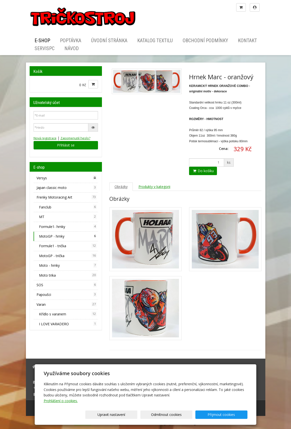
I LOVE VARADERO (68, 323)
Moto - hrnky (68, 265)
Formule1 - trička (68, 245)
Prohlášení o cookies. (61, 400)
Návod (71, 48)
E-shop (42, 40)
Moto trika (68, 275)
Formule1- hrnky (68, 226)
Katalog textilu (155, 40)
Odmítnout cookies (188, 414)
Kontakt (247, 40)
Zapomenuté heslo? (75, 138)
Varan (67, 304)
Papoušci (67, 294)
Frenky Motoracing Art (67, 197)
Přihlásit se (66, 145)
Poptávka (70, 40)
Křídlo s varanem (68, 313)
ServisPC (45, 48)
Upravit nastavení (147, 414)
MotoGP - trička (68, 255)
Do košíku (203, 170)
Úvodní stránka (109, 40)
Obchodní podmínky (205, 40)
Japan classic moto (67, 187)
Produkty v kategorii (154, 186)
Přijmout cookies (228, 414)
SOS (67, 284)
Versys (67, 177)
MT (68, 216)
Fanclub (68, 206)
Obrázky (121, 186)
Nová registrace (45, 138)
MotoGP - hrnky (68, 236)
